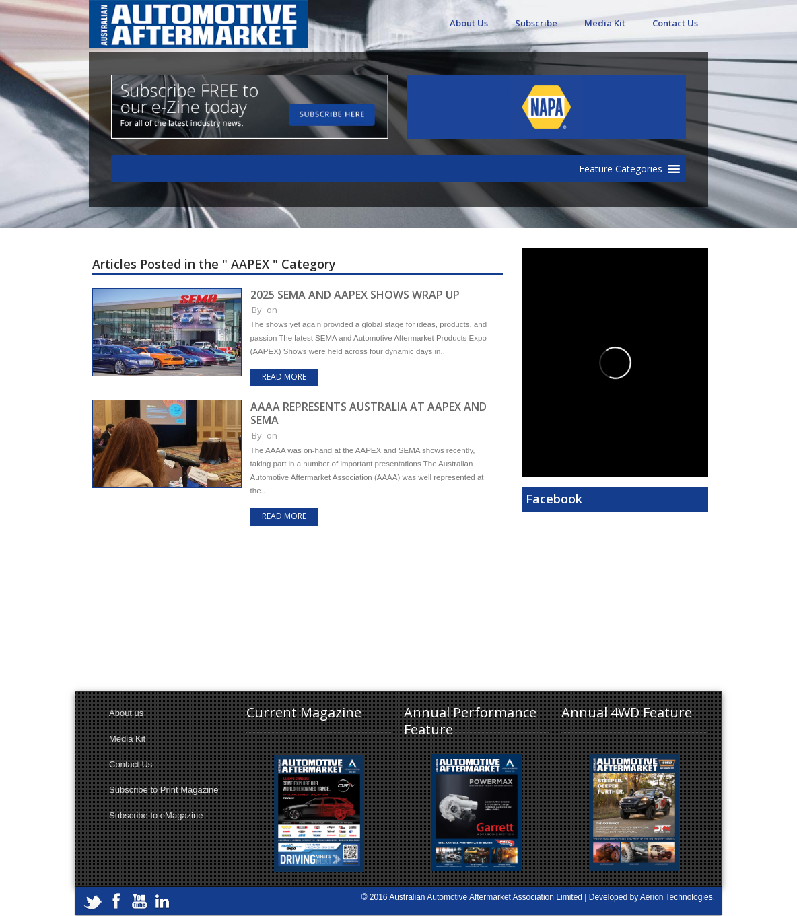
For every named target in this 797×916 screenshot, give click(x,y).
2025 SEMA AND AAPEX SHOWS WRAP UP (355, 294)
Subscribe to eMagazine (156, 815)
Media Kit (604, 23)
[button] (620, 168)
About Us (469, 23)
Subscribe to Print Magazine (164, 790)
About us (126, 713)
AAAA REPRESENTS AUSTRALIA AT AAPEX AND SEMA (368, 413)
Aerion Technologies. (677, 897)
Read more (284, 376)
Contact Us (675, 23)
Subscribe (536, 23)
